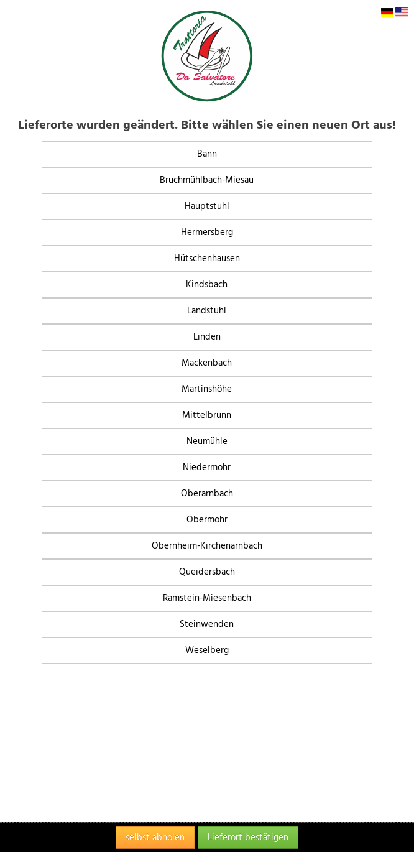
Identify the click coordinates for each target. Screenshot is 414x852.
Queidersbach (207, 571)
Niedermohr (207, 467)
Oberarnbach (207, 493)
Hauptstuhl (207, 206)
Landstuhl (206, 310)
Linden (207, 336)
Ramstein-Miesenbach (207, 597)
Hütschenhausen (207, 258)
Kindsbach (207, 284)
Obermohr (207, 519)
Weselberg (207, 650)
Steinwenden (207, 624)
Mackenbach (207, 362)
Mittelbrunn (206, 415)
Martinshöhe (207, 389)
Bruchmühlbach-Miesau (207, 180)
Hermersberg (207, 232)
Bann (207, 153)
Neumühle (207, 441)
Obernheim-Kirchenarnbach (207, 545)
